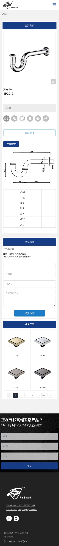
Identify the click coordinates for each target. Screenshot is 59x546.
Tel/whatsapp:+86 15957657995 (20, 505)
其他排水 (7, 89)
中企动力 (19, 533)
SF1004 (42, 387)
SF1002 (42, 355)
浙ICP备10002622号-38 (16, 541)
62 (43, 395)
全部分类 (30, 25)
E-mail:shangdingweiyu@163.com (21, 509)
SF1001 (16, 355)
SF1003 (16, 387)
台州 (27, 533)
